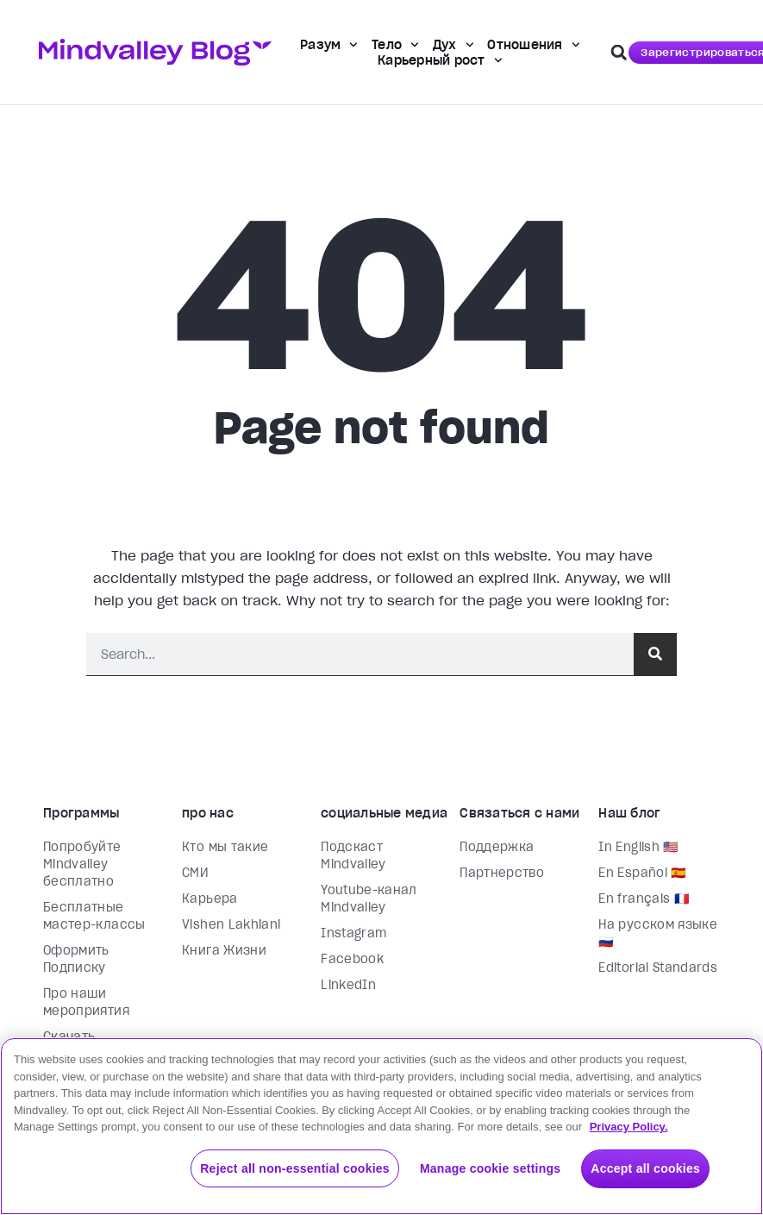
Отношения (533, 45)
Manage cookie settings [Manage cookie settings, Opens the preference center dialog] (490, 1168)
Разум (329, 45)
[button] (619, 52)
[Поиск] (655, 654)
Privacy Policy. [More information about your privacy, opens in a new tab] (629, 1126)
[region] (381, 1126)
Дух (453, 45)
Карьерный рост (440, 60)
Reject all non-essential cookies (295, 1168)
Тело (395, 45)
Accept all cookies (645, 1168)
